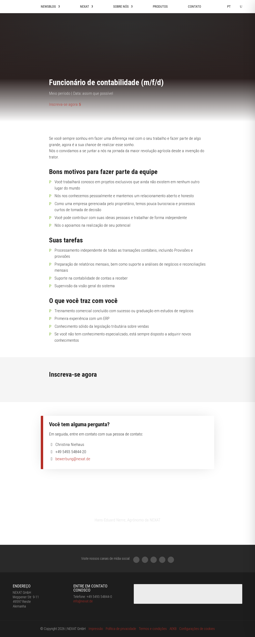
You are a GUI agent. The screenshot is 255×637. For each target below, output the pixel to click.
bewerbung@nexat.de (72, 459)
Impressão (95, 629)
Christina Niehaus (69, 444)
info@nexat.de (83, 601)
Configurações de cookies (197, 629)
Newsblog (48, 6)
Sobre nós (121, 6)
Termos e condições (153, 629)
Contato (194, 6)
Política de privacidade (121, 629)
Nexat (84, 6)
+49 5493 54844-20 (70, 451)
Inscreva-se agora (63, 104)
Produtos (160, 6)
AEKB (173, 629)
